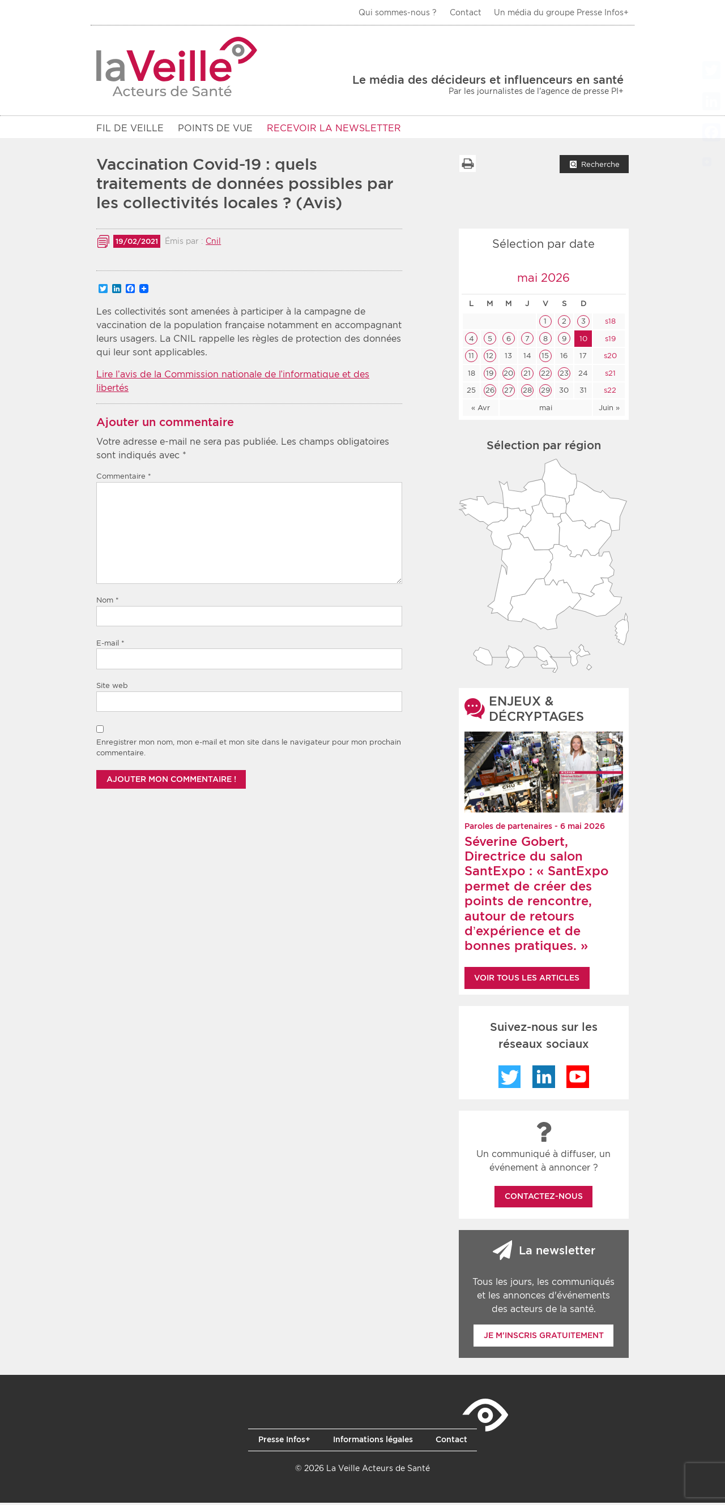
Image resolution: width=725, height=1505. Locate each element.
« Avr (480, 410)
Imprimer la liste (467, 165)
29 (545, 392)
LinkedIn (543, 1079)
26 (489, 392)
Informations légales (373, 1441)
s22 (609, 392)
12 (489, 358)
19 (489, 375)
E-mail (110, 645)
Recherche (600, 166)
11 (471, 358)
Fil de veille (130, 128)
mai (545, 410)
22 (545, 375)
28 (527, 392)
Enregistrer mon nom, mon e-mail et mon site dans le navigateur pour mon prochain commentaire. (248, 750)
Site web (112, 687)
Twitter (509, 1079)
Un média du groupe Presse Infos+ (561, 12)
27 (508, 392)
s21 (609, 375)
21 (527, 375)
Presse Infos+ (284, 1441)
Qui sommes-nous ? (398, 12)
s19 (609, 341)
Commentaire (123, 478)
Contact (465, 12)
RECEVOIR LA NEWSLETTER (334, 128)
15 (545, 358)
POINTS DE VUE (215, 128)
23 (564, 375)
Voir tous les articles (526, 979)
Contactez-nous (544, 1198)
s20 (609, 358)
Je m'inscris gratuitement (544, 1337)
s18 (609, 323)
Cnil (213, 243)
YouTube (577, 1079)
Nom (107, 602)
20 (508, 375)
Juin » (609, 410)
